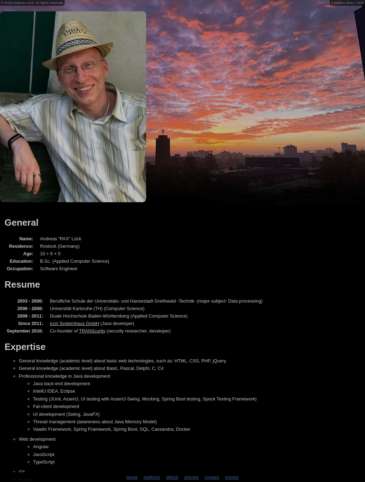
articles (191, 477)
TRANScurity (92, 331)
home (132, 477)
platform (152, 477)
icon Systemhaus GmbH (74, 323)
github (172, 477)
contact (212, 477)
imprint (231, 477)
